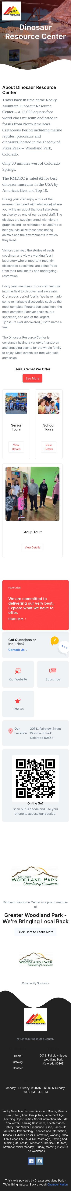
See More (32, 378)
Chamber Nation (57, 1184)
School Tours (48, 427)
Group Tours (32, 532)
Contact (18, 1068)
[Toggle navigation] (65, 11)
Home (17, 1055)
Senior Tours (16, 427)
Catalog (18, 1062)
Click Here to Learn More (35, 932)
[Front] (12, 11)
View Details (16, 447)
